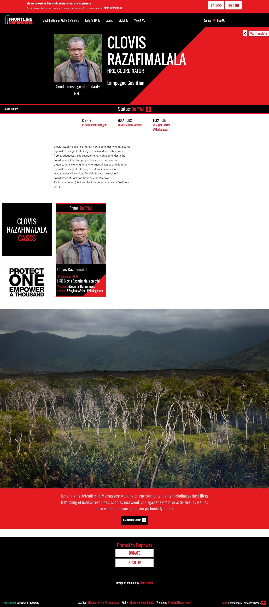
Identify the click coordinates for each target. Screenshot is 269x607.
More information (113, 8)
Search (139, 20)
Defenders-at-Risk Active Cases (241, 603)
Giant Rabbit (146, 582)
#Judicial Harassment (130, 125)
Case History (11, 109)
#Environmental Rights (94, 125)
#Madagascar (161, 129)
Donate (207, 20)
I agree (216, 5)
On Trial (137, 109)
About (109, 20)
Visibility (123, 20)
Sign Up (221, 20)
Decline (233, 5)
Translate (261, 33)
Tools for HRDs (92, 20)
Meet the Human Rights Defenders (61, 20)
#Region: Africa (161, 125)
